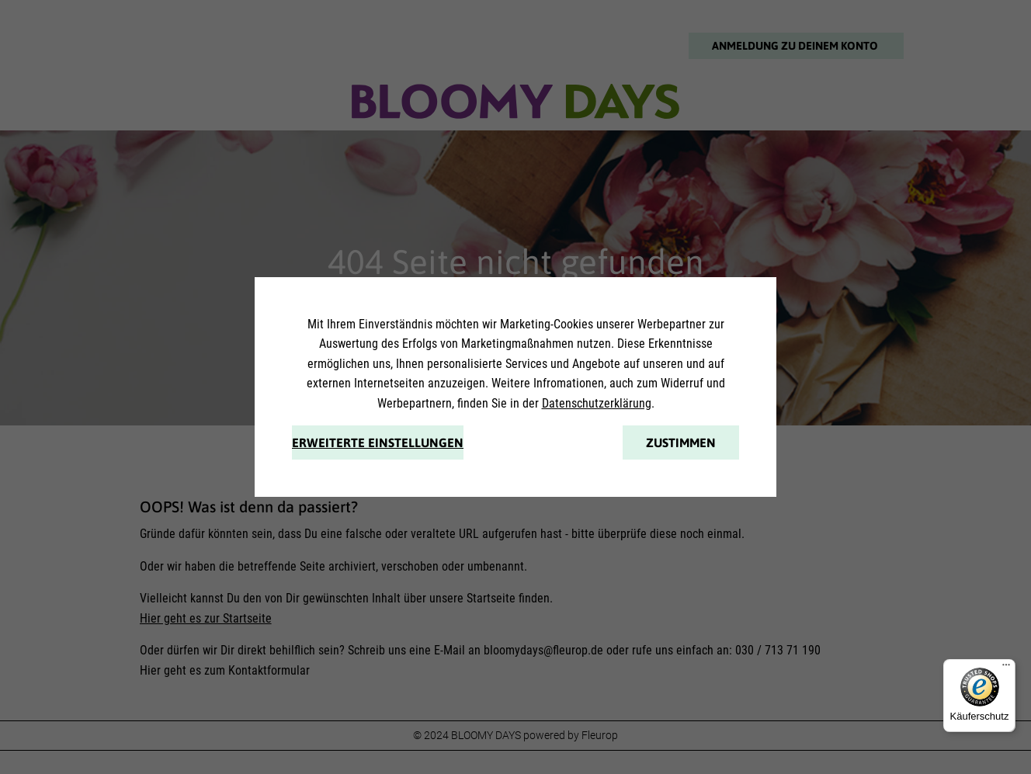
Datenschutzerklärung (596, 403)
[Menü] (1006, 668)
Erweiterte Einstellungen (377, 442)
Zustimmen (681, 442)
